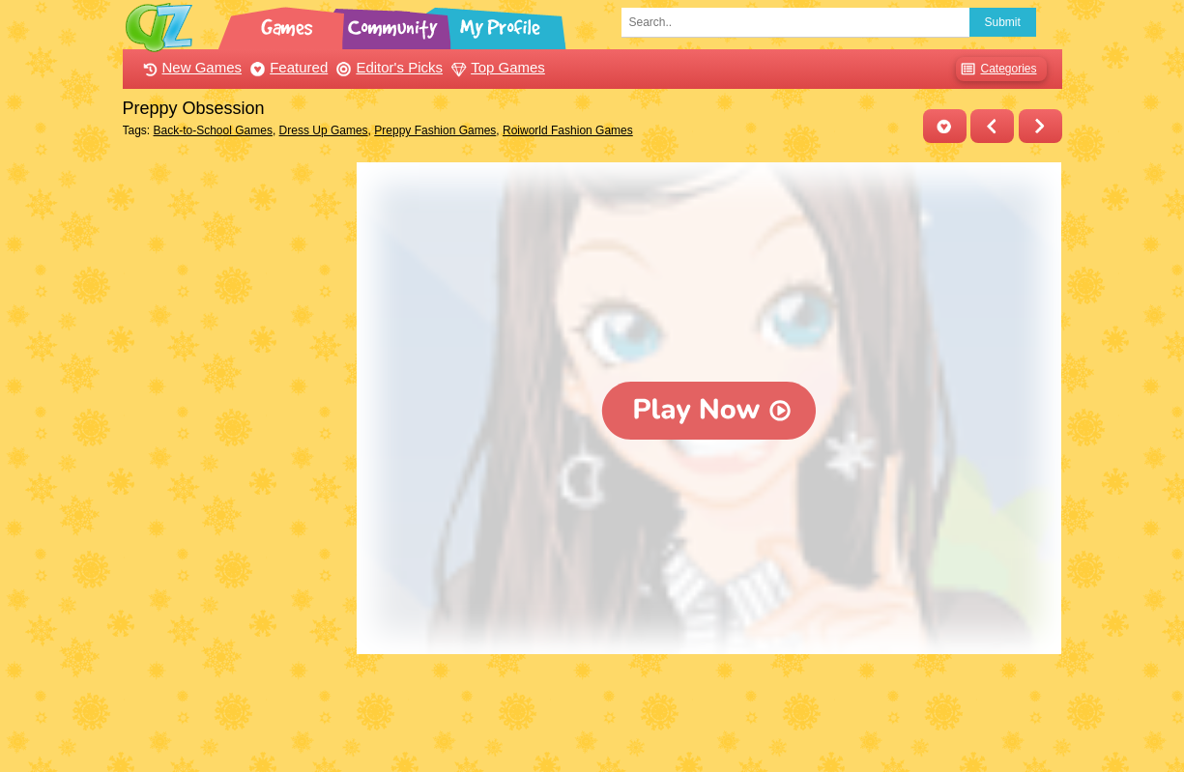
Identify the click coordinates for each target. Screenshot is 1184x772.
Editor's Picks (387, 67)
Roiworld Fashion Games (568, 130)
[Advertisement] (235, 452)
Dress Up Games (323, 130)
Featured (286, 67)
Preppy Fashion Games (435, 130)
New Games (190, 67)
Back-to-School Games (213, 130)
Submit (1003, 22)
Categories (996, 69)
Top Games (496, 67)
